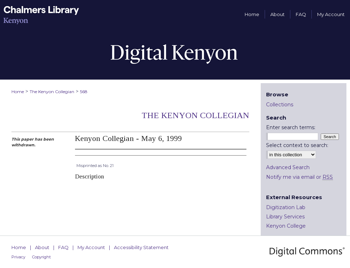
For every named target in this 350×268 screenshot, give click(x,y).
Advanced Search (288, 167)
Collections (279, 104)
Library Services (285, 216)
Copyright (41, 256)
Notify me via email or (299, 177)
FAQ (63, 247)
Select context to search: (297, 145)
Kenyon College (286, 226)
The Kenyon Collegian (52, 91)
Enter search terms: (290, 127)
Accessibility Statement (141, 247)
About (42, 247)
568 (84, 91)
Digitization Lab (285, 207)
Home (17, 91)
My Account (91, 247)
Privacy (18, 256)
